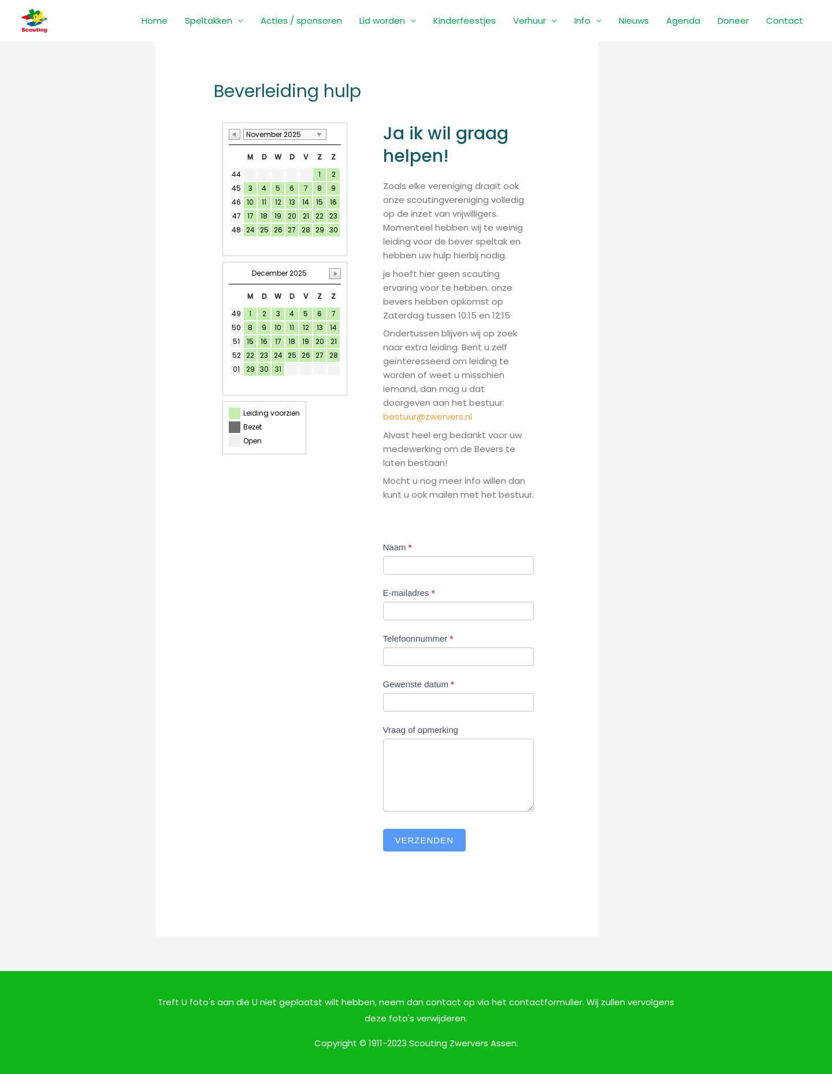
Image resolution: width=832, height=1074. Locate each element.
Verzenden (424, 840)
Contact (784, 20)
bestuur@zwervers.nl (427, 416)
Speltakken (208, 20)
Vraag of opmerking (420, 730)
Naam (397, 547)
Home (155, 20)
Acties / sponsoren (301, 20)
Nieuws (634, 20)
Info (582, 20)
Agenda (683, 20)
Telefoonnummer (418, 638)
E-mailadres (409, 593)
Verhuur (529, 20)
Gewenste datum (418, 684)
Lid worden (382, 20)
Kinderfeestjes (464, 20)
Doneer (733, 20)
